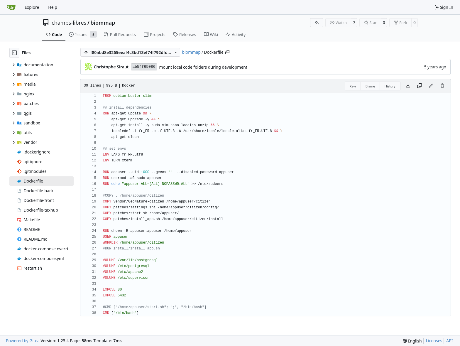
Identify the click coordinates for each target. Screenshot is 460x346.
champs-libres (69, 23)
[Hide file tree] (14, 53)
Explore (32, 7)
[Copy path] (227, 52)
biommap (103, 23)
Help (52, 7)
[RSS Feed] (317, 22)
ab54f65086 (144, 67)
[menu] (412, 341)
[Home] (11, 7)
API (449, 340)
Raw (353, 86)
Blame (370, 86)
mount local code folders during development (203, 67)
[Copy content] (419, 86)
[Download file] (408, 86)
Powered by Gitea (23, 340)
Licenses (434, 340)
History (390, 86)
